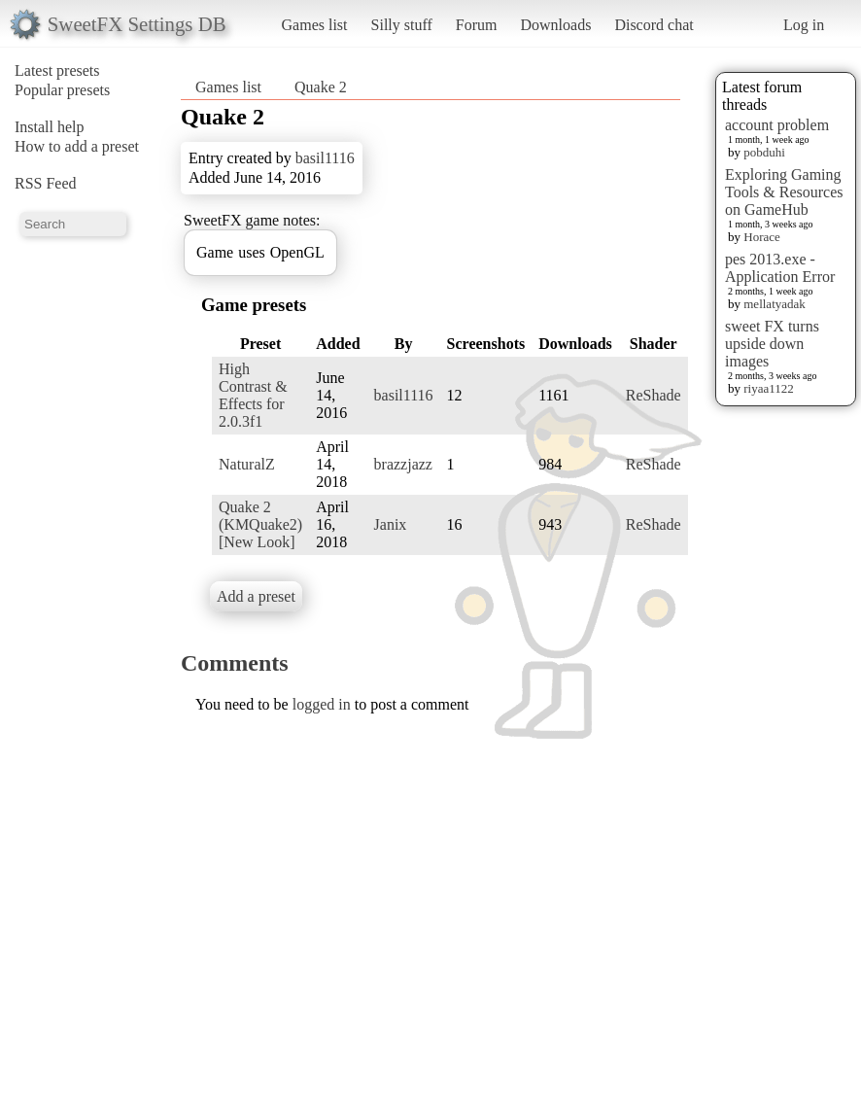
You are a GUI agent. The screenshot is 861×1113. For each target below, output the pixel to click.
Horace (761, 236)
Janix (390, 524)
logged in (322, 704)
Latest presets (57, 70)
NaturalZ (247, 464)
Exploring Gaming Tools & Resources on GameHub (784, 192)
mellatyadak (774, 303)
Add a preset (256, 596)
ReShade (653, 395)
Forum (477, 25)
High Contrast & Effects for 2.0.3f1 (253, 395)
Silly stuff (401, 25)
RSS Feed (46, 183)
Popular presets (62, 90)
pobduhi (764, 152)
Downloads (555, 25)
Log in (803, 25)
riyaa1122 (768, 388)
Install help (50, 127)
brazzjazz (403, 464)
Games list (315, 25)
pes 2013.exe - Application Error (780, 268)
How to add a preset (77, 146)
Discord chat (653, 25)
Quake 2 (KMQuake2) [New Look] (260, 524)
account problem (777, 125)
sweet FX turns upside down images (772, 343)
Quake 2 (320, 87)
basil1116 (325, 158)
